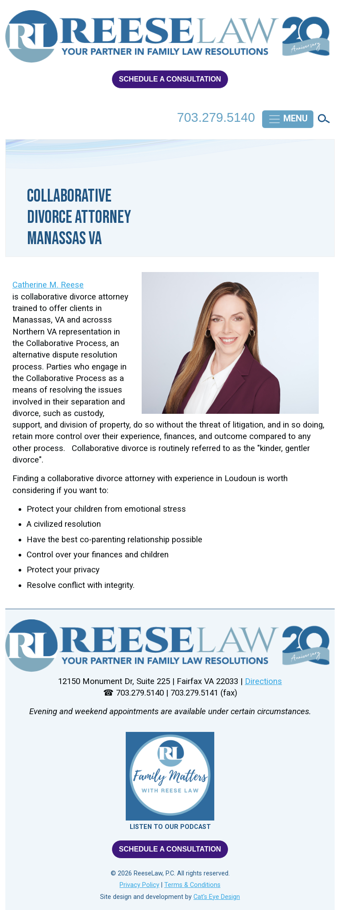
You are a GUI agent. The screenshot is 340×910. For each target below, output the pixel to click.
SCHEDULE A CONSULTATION (170, 79)
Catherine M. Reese (48, 285)
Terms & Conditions (192, 885)
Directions (263, 681)
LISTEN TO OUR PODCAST (170, 827)
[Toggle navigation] (287, 119)
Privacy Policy (139, 885)
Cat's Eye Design (216, 897)
